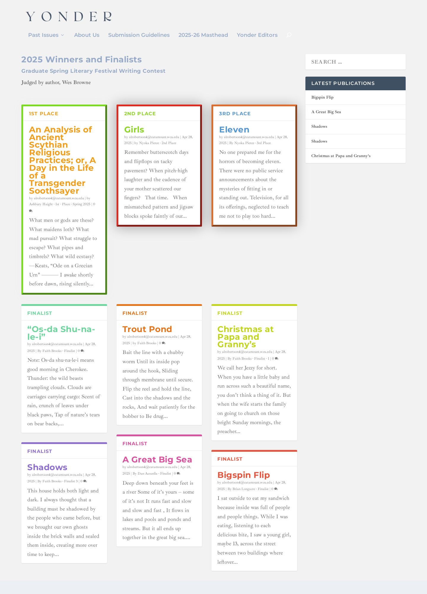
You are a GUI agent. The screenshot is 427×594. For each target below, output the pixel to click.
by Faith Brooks (144, 352)
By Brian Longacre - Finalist (248, 498)
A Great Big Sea (157, 468)
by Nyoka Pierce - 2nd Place (155, 152)
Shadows (47, 476)
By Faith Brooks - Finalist (56, 360)
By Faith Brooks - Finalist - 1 (248, 367)
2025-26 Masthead (203, 35)
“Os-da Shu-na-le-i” (61, 342)
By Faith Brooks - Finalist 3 (57, 490)
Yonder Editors (257, 35)
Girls (134, 138)
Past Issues (43, 35)
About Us (86, 35)
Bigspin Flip (243, 484)
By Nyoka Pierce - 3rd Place (250, 152)
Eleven (234, 138)
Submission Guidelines (139, 35)
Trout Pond (147, 338)
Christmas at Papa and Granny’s (245, 345)
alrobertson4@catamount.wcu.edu (59, 207)
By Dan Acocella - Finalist (152, 482)
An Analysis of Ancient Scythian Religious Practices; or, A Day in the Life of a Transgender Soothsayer (62, 169)
